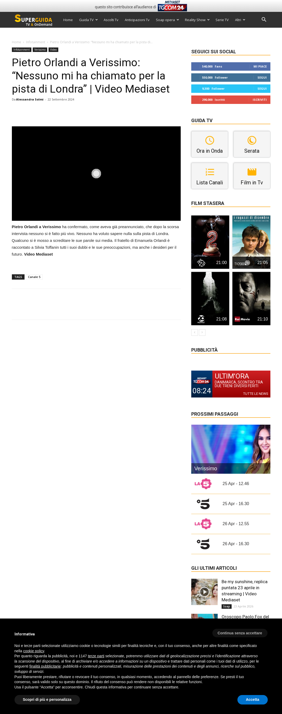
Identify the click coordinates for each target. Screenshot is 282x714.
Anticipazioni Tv (137, 19)
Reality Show (197, 19)
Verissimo (40, 49)
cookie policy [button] (33, 651)
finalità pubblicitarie (45, 666)
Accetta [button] (252, 699)
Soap (226, 606)
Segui (262, 77)
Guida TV (88, 19)
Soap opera (167, 19)
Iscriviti (260, 100)
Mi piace (260, 66)
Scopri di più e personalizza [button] (47, 699)
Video (53, 49)
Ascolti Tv (111, 19)
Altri (240, 19)
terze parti (96, 656)
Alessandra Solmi (30, 99)
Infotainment (35, 42)
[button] (264, 20)
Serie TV (222, 19)
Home (68, 19)
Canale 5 (34, 277)
